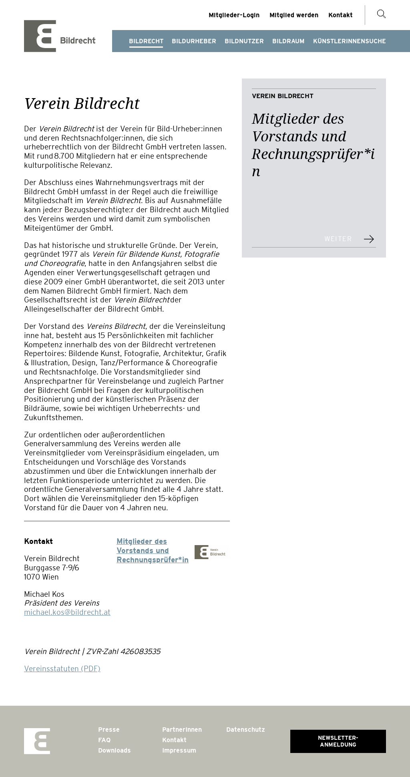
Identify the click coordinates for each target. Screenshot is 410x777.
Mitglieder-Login (234, 15)
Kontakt (340, 15)
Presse (109, 729)
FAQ (104, 740)
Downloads (114, 750)
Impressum (179, 750)
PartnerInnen (182, 729)
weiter (338, 239)
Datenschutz (245, 729)
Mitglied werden (293, 15)
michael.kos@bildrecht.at (67, 612)
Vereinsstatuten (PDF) (62, 668)
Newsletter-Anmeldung (338, 741)
